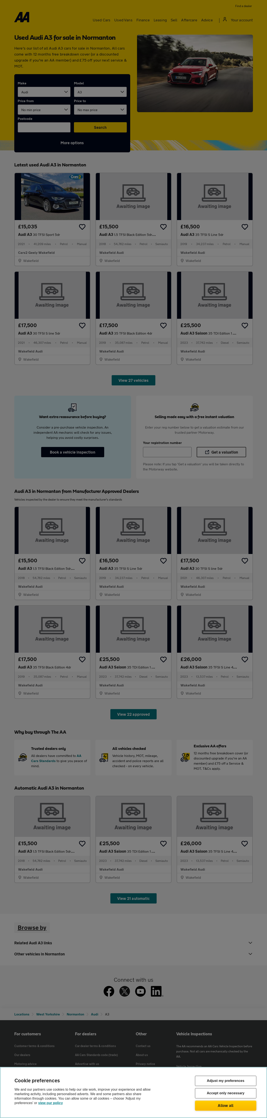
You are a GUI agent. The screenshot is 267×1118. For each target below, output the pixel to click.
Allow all (225, 1105)
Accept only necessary (225, 1093)
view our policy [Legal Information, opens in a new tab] (50, 1103)
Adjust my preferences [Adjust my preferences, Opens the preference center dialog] (225, 1081)
